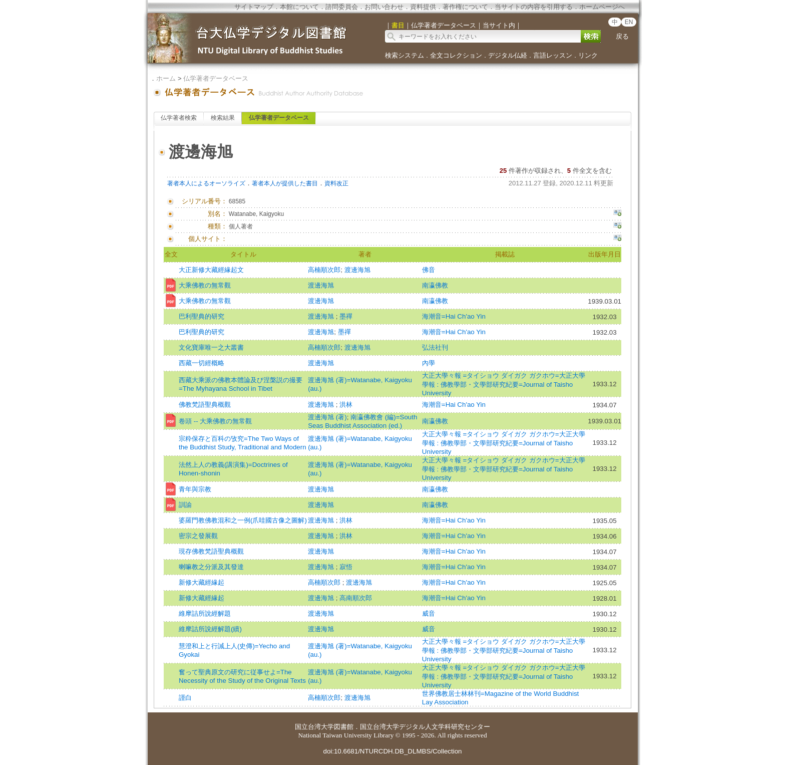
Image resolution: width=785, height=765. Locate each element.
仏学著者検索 (179, 117)
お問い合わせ (384, 7)
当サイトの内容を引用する (534, 7)
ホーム (166, 78)
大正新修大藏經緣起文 (211, 270)
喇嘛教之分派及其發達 (211, 567)
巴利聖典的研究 (201, 316)
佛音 (428, 270)
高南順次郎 (355, 598)
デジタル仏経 (507, 55)
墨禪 (345, 316)
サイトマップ (253, 7)
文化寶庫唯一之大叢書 (211, 347)
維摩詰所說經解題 (205, 613)
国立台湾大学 (314, 726)
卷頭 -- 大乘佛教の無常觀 (215, 421)
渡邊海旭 (357, 270)
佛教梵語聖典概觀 (205, 404)
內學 (428, 363)
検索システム (404, 55)
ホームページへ (602, 7)
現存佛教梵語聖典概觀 (211, 551)
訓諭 (185, 504)
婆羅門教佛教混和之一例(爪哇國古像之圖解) (243, 520)
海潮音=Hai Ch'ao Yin (454, 316)
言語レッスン (552, 55)
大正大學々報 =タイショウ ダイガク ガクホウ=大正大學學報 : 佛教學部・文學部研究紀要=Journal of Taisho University (503, 384)
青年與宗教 (195, 489)
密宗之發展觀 (198, 536)
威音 (428, 613)
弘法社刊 (435, 347)
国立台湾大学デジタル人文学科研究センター (425, 726)
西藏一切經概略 (201, 363)
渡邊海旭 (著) (327, 417)
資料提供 (423, 7)
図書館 (343, 726)
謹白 (185, 697)
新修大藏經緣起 (201, 582)
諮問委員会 (341, 7)
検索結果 (223, 117)
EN (629, 22)
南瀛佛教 (435, 285)
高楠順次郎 (324, 270)
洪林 (345, 404)
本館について (299, 7)
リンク (588, 55)
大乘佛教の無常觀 (205, 285)
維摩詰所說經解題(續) (210, 629)
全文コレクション (456, 55)
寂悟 (345, 567)
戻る (622, 36)
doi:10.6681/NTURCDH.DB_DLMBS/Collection (392, 751)
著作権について (465, 7)
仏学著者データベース (215, 78)
